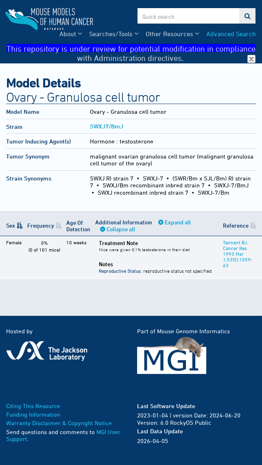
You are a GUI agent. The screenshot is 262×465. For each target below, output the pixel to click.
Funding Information (33, 414)
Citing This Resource (33, 405)
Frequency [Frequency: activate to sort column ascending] (40, 225)
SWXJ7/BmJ (106, 126)
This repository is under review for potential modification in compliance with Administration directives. (131, 48)
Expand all (178, 222)
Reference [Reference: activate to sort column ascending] (236, 225)
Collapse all (121, 229)
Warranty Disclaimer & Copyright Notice (59, 422)
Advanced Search (231, 33)
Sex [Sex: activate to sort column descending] (10, 225)
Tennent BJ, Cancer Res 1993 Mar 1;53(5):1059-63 (238, 253)
